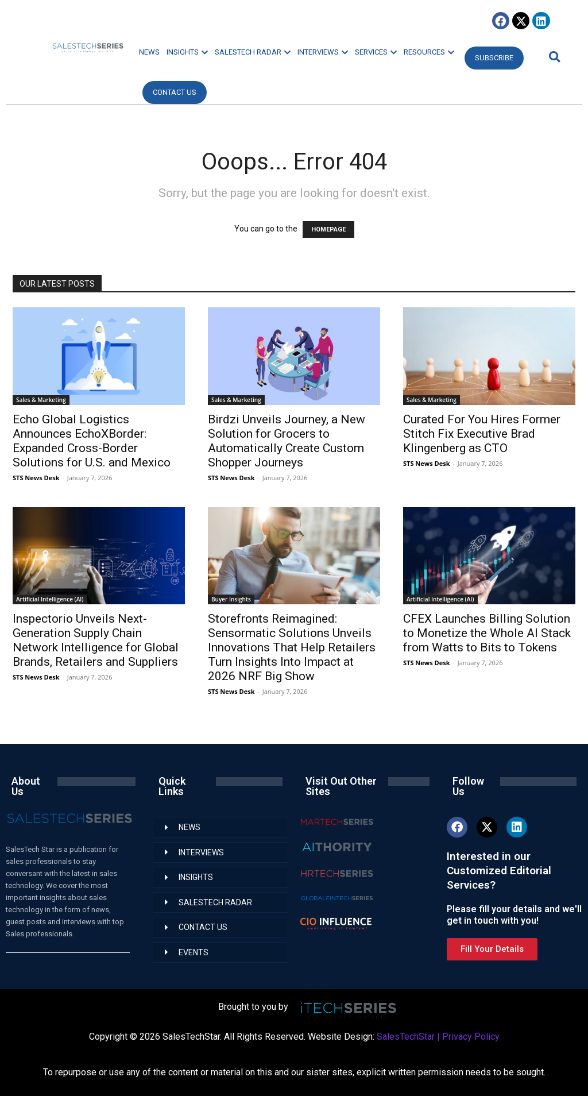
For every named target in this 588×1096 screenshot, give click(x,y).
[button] (552, 57)
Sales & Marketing (41, 400)
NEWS (149, 52)
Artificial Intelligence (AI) (50, 599)
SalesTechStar (406, 1036)
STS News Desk (36, 477)
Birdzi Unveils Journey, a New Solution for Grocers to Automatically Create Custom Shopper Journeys (286, 440)
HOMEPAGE (328, 229)
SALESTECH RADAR (253, 52)
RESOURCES (429, 52)
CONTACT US (174, 92)
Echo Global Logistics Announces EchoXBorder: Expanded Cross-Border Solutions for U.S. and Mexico (92, 440)
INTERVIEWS (322, 52)
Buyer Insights (231, 599)
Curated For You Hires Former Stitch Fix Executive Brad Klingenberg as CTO (481, 433)
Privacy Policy (471, 1036)
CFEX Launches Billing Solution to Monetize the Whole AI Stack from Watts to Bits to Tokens (487, 633)
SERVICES (376, 52)
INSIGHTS (187, 52)
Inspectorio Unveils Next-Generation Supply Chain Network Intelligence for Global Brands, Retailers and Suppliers (96, 640)
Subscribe (494, 57)
